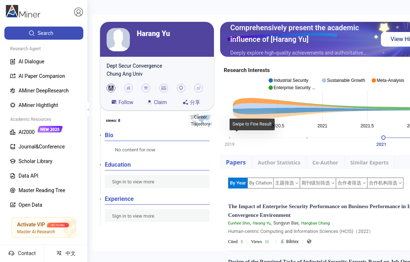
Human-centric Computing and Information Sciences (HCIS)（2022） (300, 231)
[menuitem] (43, 33)
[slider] (383, 137)
